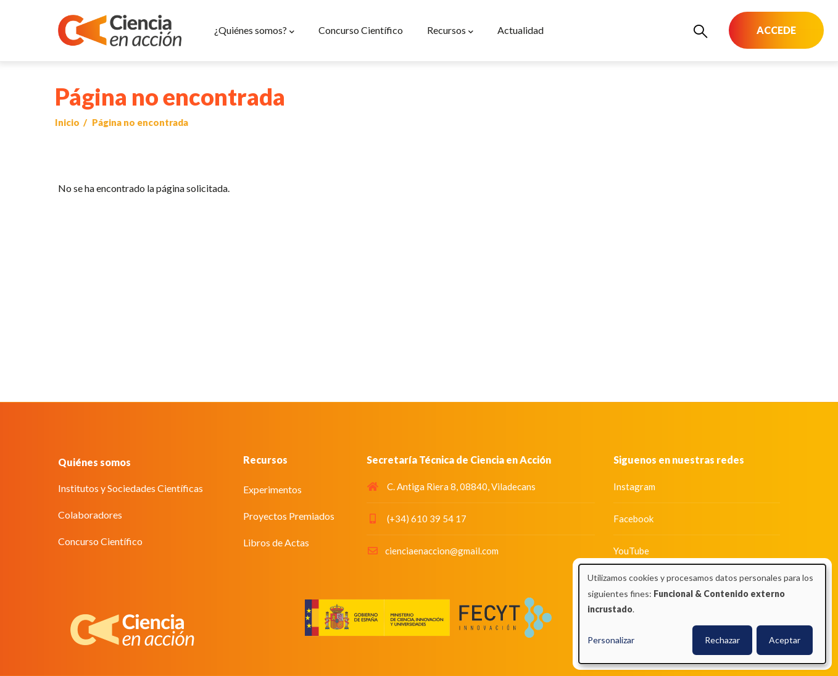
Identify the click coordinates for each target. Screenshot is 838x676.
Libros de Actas (276, 542)
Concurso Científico (100, 541)
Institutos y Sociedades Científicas (130, 488)
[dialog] (702, 614)
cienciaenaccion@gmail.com (433, 550)
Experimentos (272, 489)
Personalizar (610, 640)
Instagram (634, 486)
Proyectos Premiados (288, 516)
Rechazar (722, 640)
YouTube (631, 550)
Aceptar (784, 640)
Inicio (67, 122)
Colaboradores (90, 514)
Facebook (633, 518)
